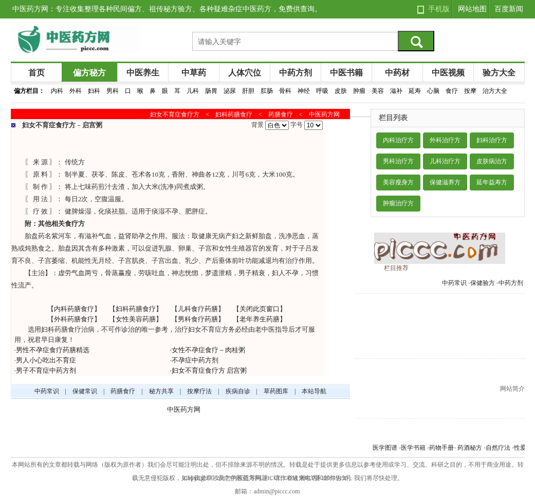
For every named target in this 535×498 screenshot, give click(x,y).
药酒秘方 (469, 447)
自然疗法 (498, 447)
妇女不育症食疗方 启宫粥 (209, 370)
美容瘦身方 (398, 182)
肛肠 (267, 90)
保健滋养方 (445, 182)
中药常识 (454, 282)
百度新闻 (508, 9)
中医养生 (142, 72)
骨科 (285, 90)
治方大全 (495, 90)
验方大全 (499, 72)
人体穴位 (244, 72)
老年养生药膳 (259, 319)
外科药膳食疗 (74, 319)
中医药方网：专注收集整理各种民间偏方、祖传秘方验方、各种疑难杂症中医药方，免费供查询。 (167, 9)
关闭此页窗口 (259, 309)
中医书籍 (346, 72)
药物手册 (441, 447)
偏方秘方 (89, 72)
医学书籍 (413, 447)
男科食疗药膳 (198, 319)
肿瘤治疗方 (398, 203)
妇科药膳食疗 (136, 309)
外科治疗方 (445, 140)
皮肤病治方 (491, 161)
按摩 (470, 90)
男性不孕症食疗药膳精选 (52, 350)
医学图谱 (385, 447)
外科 (75, 90)
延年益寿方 (491, 182)
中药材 (397, 72)
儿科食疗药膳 (198, 309)
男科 (112, 90)
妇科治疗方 (491, 140)
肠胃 (211, 90)
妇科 (94, 90)
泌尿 (230, 90)
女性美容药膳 (136, 319)
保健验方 (482, 282)
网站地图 (472, 9)
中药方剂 (295, 72)
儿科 (193, 90)
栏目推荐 (396, 268)
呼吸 (322, 90)
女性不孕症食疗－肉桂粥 (208, 350)
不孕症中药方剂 (195, 360)
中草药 (193, 72)
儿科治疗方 (445, 161)
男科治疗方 (398, 161)
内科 (57, 90)
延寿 (415, 90)
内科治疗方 (398, 140)
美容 (378, 90)
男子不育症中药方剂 (46, 370)
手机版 (439, 9)
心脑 (433, 90)
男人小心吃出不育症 (46, 360)
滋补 (396, 90)
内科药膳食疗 (74, 309)
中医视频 (448, 72)
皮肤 (341, 90)
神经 (304, 90)
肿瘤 (359, 90)
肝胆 (248, 90)
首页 (36, 72)
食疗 (452, 90)
